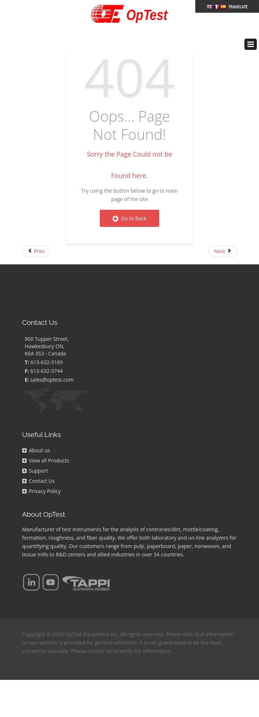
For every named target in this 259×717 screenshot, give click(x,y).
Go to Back (129, 218)
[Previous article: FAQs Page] (36, 251)
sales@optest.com (51, 379)
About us (36, 450)
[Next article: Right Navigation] (222, 251)
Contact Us (38, 480)
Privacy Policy (41, 491)
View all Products (45, 460)
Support (35, 470)
